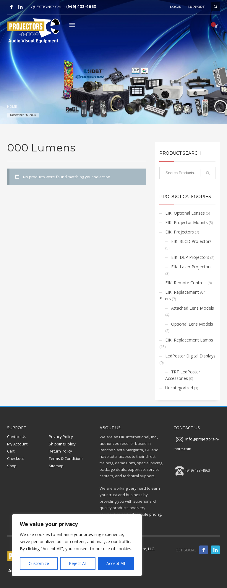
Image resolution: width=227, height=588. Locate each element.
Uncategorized (179, 388)
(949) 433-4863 (81, 6)
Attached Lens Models (192, 308)
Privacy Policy (61, 436)
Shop (12, 465)
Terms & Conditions (66, 458)
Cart (10, 451)
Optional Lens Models (192, 324)
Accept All (115, 563)
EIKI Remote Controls (186, 282)
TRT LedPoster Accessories (182, 375)
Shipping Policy (62, 444)
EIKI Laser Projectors (191, 267)
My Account (17, 444)
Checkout (15, 458)
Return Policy (60, 451)
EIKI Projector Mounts (186, 222)
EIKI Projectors (179, 232)
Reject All (78, 563)
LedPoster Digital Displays (190, 356)
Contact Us (16, 436)
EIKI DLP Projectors (190, 257)
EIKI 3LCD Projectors (191, 241)
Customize (39, 563)
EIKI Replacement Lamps (189, 340)
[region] (77, 545)
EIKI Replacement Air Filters (182, 295)
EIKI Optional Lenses (185, 213)
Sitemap (56, 465)
